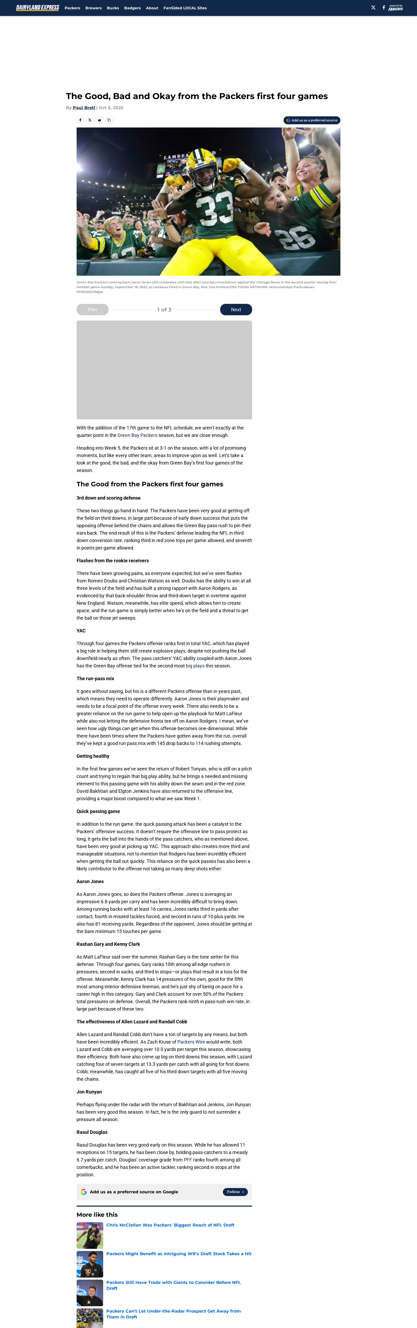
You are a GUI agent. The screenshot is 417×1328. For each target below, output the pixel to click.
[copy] (109, 120)
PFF (188, 1160)
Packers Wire (191, 1042)
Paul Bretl (84, 107)
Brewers (93, 8)
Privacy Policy (161, 1289)
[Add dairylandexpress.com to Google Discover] (311, 120)
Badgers (132, 8)
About (152, 8)
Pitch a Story (89, 1289)
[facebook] (384, 7)
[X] (373, 7)
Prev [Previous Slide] (92, 309)
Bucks (113, 8)
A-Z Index (157, 1299)
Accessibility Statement (101, 1299)
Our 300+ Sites (269, 1279)
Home (82, 1242)
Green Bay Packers (138, 435)
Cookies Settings (215, 1299)
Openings (157, 1279)
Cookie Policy (268, 1289)
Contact (205, 1279)
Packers (72, 8)
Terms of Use (211, 1289)
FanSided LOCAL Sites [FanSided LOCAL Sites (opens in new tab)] (185, 8)
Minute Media (48, 1313)
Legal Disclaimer (323, 1289)
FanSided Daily (322, 1279)
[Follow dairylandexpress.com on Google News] (235, 1192)
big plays (195, 666)
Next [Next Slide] (236, 309)
